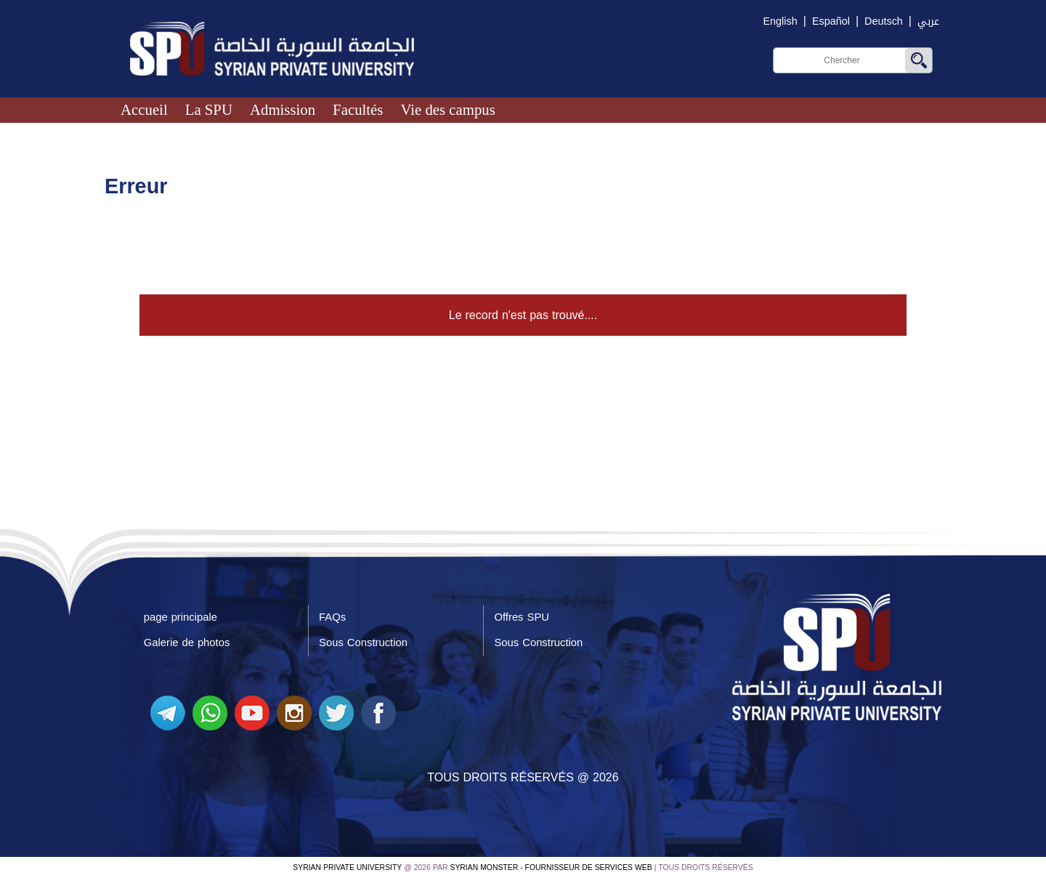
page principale (180, 617)
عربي (928, 21)
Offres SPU (522, 617)
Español (831, 21)
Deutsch (883, 21)
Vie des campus (447, 109)
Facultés (358, 109)
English (780, 21)
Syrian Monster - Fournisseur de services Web (551, 867)
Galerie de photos (187, 642)
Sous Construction (363, 642)
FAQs (332, 617)
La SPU (208, 109)
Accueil (144, 109)
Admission (282, 109)
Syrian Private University (347, 867)
